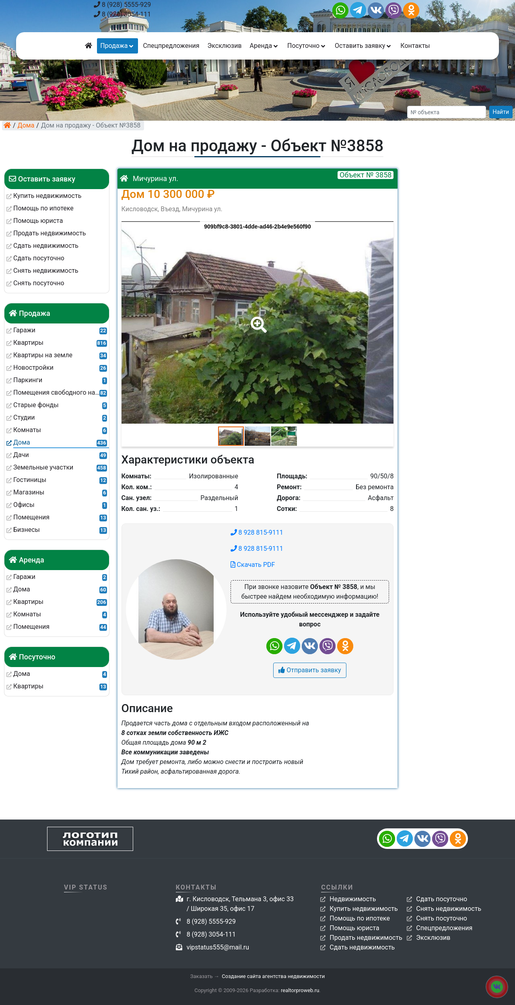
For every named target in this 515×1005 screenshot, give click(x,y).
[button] (257, 319)
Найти (501, 112)
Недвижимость (353, 899)
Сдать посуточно (441, 899)
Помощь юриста (354, 928)
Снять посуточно (441, 918)
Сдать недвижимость (362, 947)
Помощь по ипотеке (360, 918)
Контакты (415, 45)
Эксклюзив (224, 45)
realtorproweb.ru (300, 990)
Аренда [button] (264, 45)
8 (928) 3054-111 (122, 14)
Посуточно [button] (307, 45)
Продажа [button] (117, 45)
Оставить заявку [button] (363, 45)
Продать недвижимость (366, 937)
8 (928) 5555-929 (122, 4)
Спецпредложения (171, 45)
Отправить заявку (309, 670)
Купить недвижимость (364, 908)
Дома (26, 125)
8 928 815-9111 (257, 532)
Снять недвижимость (448, 908)
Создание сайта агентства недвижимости (273, 976)
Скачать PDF (253, 564)
